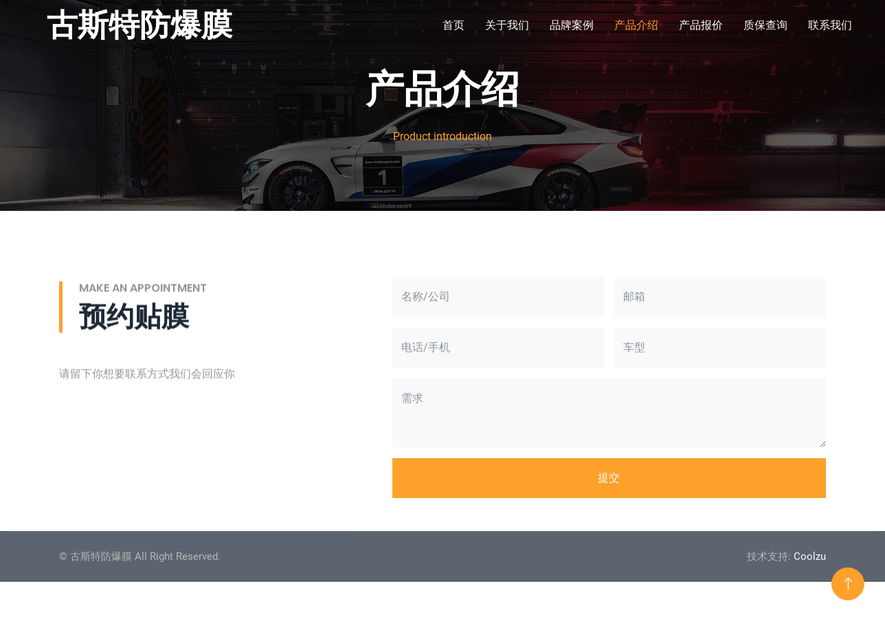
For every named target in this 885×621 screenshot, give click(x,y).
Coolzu (810, 556)
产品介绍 (636, 25)
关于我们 (507, 25)
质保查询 (765, 25)
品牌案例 (572, 25)
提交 (609, 477)
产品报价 (701, 25)
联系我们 (830, 25)
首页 (453, 25)
